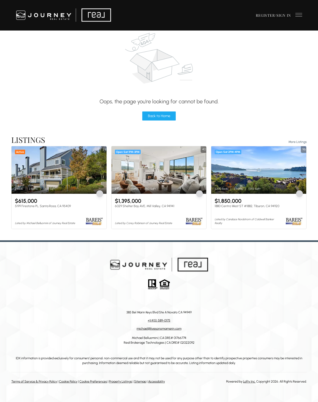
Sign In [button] (283, 15)
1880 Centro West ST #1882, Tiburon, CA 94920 (247, 206)
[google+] (181, 299)
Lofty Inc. (249, 381)
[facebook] (136, 299)
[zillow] (154, 299)
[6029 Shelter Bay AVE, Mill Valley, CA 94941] (159, 170)
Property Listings (120, 381)
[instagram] (163, 299)
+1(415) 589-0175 (159, 320)
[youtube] (172, 299)
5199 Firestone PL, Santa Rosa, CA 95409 (43, 206)
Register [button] (265, 15)
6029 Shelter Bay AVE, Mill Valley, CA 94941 (144, 206)
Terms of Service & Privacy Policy (34, 381)
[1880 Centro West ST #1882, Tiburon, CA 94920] (258, 170)
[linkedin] (145, 299)
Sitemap (140, 381)
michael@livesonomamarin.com (159, 329)
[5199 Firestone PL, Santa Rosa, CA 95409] (59, 170)
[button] (63, 15)
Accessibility (156, 381)
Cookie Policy (68, 381)
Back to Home (159, 116)
